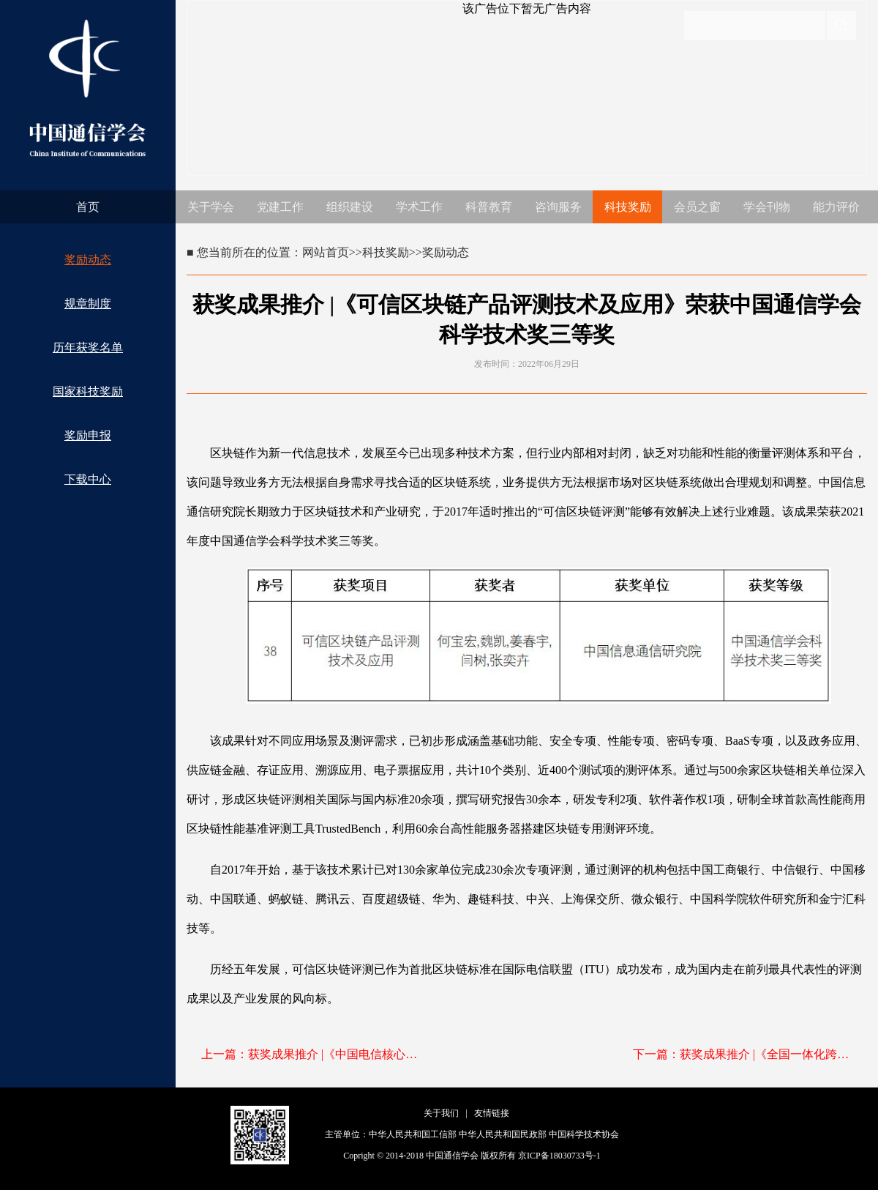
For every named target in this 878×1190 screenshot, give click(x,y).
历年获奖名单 (88, 347)
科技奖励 (627, 207)
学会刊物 (766, 207)
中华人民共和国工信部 (413, 1134)
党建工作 (280, 207)
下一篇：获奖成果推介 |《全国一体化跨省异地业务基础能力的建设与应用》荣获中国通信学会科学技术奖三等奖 (742, 1054)
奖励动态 (87, 259)
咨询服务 (558, 207)
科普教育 (488, 207)
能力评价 (836, 207)
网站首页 (325, 252)
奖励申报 (87, 435)
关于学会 (210, 207)
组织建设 (349, 207)
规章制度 (87, 303)
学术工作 (419, 207)
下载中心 (87, 479)
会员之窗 (697, 207)
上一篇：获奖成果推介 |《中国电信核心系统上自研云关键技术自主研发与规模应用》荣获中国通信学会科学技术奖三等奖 (311, 1054)
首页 (88, 207)
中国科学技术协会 (584, 1134)
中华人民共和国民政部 (503, 1134)
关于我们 (441, 1113)
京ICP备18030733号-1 (559, 1155)
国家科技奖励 (88, 391)
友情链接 (491, 1113)
